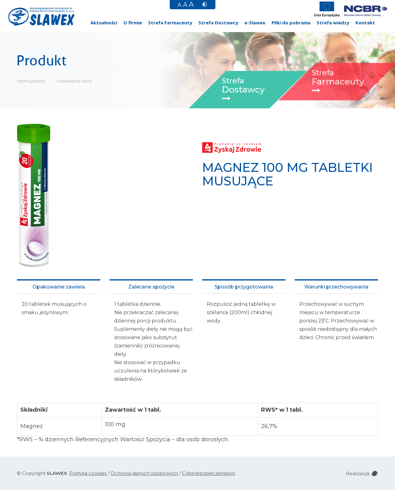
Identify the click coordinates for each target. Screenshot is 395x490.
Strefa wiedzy (333, 22)
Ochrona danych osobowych (144, 473)
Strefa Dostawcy (218, 22)
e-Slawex (254, 22)
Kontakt (365, 22)
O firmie (132, 22)
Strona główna (31, 81)
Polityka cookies (87, 473)
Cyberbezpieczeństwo (208, 473)
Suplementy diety (74, 81)
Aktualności (103, 22)
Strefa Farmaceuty (170, 22)
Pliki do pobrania (291, 22)
